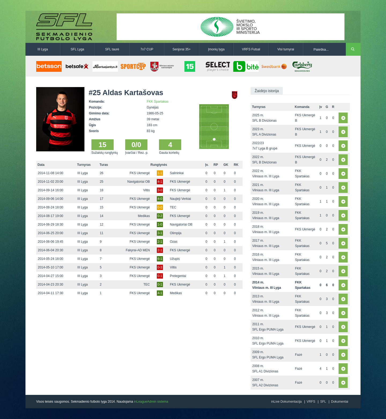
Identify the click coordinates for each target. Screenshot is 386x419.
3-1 (160, 233)
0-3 (160, 267)
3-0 (160, 190)
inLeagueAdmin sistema (151, 401)
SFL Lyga (77, 49)
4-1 (160, 182)
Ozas (173, 242)
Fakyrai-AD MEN (138, 250)
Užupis (175, 259)
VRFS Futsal (251, 49)
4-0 (160, 199)
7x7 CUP (146, 49)
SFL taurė (112, 49)
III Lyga (43, 49)
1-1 (160, 173)
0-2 (160, 216)
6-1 (160, 259)
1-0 (160, 224)
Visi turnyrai (285, 49)
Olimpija (175, 233)
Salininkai (177, 173)
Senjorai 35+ (182, 49)
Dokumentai (339, 401)
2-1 (160, 242)
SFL (323, 401)
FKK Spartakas (158, 101)
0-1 (160, 276)
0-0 (160, 207)
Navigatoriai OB (138, 182)
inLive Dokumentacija (286, 401)
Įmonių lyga (216, 49)
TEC (173, 207)
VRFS (311, 401)
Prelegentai (178, 276)
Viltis (146, 190)
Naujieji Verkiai (180, 199)
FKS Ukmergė (140, 173)
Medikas (144, 216)
